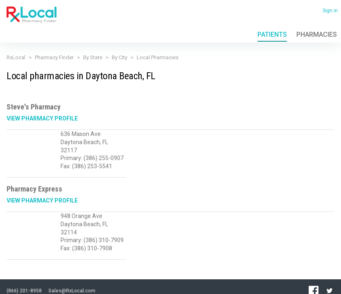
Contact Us (93, 269)
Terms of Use (50, 269)
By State (92, 57)
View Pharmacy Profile (42, 118)
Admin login (81, 281)
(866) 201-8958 (24, 249)
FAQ (73, 269)
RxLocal (16, 57)
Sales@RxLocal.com (71, 249)
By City (119, 57)
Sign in (330, 10)
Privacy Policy (19, 269)
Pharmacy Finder (54, 57)
